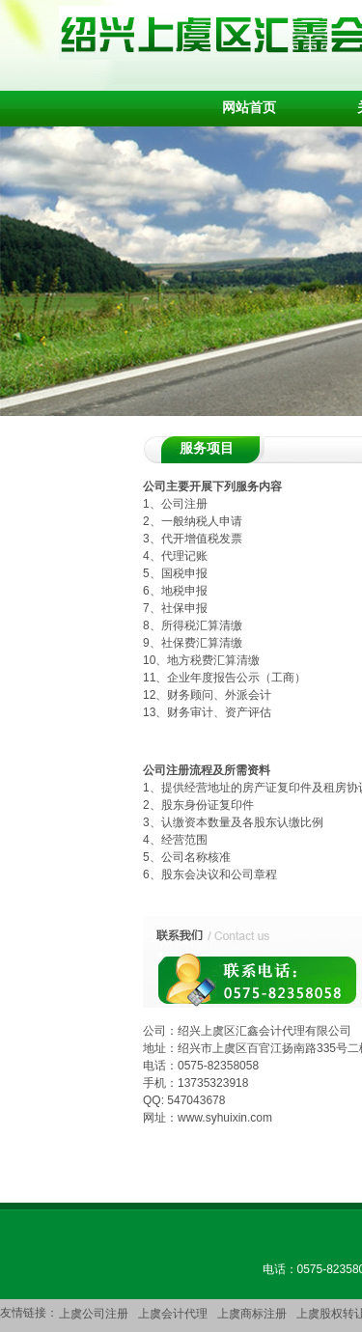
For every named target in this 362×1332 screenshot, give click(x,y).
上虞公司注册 (93, 1313)
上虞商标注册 (252, 1313)
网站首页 (249, 107)
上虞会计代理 (173, 1313)
